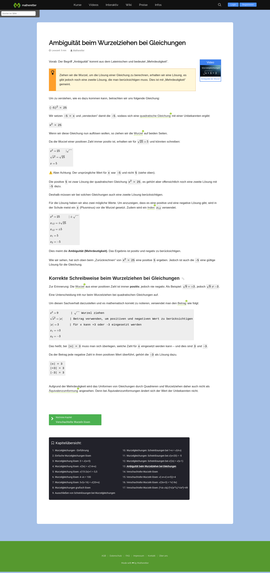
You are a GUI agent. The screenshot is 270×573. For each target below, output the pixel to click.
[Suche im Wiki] (18, 13)
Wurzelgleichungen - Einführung (72, 451)
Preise (143, 5)
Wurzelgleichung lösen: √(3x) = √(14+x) (75, 467)
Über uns (163, 557)
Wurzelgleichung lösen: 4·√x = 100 (73, 478)
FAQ (128, 557)
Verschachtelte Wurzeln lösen (142, 472)
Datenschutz (116, 557)
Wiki (129, 5)
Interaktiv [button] (112, 5)
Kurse (77, 5)
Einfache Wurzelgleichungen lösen (73, 457)
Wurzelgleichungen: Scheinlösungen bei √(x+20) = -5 (154, 457)
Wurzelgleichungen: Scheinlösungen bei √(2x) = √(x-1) (155, 462)
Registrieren (248, 4)
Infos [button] (158, 5)
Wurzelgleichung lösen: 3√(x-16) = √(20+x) (77, 483)
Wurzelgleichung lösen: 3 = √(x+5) (73, 462)
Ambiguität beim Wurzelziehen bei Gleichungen (151, 467)
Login (233, 4)
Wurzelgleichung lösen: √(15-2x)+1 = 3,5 (76, 472)
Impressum (138, 557)
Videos (93, 5)
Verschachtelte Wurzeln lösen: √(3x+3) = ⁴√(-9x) (152, 483)
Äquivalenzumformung (63, 392)
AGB (104, 557)
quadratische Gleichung (155, 116)
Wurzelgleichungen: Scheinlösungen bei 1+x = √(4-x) (154, 451)
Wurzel (138, 134)
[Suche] (219, 4)
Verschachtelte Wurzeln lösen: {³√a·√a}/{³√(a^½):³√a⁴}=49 (157, 488)
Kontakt (151, 557)
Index (151, 208)
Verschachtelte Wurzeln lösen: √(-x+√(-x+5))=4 (151, 478)
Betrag (182, 304)
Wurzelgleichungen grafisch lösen (73, 488)
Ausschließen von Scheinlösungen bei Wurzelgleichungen (85, 494)
